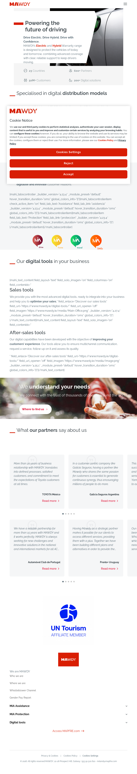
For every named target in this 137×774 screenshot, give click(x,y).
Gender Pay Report (20, 697)
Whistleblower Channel (23, 690)
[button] (63, 514)
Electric (41, 45)
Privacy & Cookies (49, 756)
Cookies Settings (90, 756)
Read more (49, 500)
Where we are (17, 683)
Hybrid (56, 45)
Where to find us (33, 409)
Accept (68, 174)
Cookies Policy (70, 756)
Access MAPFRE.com (68, 731)
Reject (68, 163)
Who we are (16, 676)
